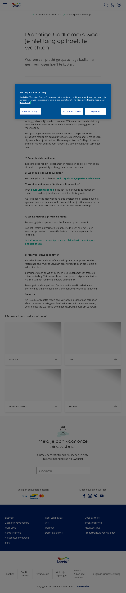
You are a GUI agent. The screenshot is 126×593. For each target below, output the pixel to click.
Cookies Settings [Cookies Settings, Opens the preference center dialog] (30, 111)
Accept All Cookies (72, 111)
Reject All (95, 111)
